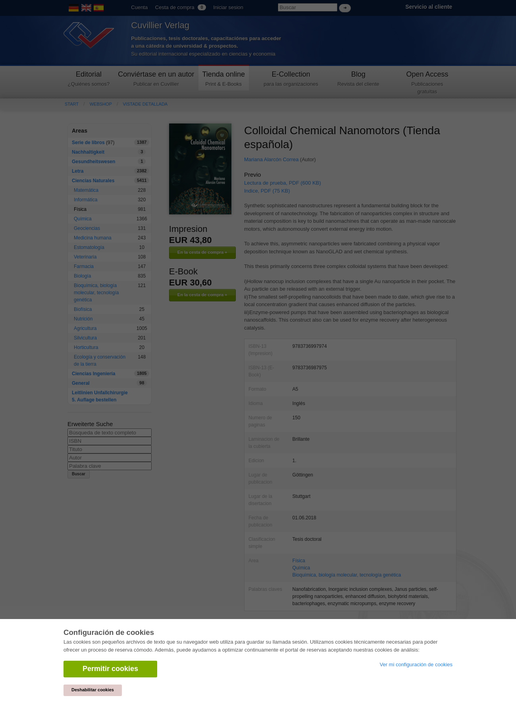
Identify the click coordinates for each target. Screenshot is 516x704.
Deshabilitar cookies (92, 689)
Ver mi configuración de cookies (415, 664)
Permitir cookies (110, 669)
